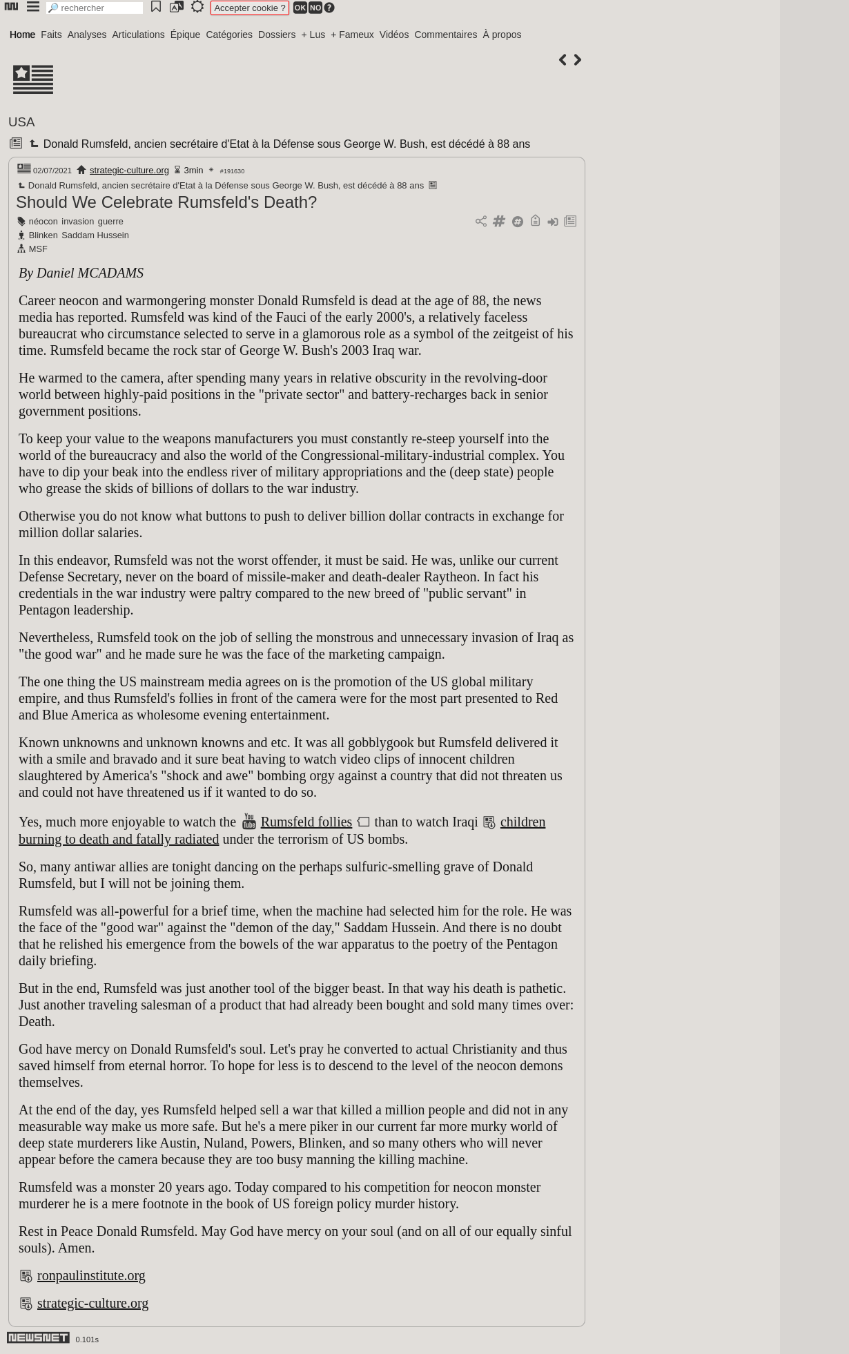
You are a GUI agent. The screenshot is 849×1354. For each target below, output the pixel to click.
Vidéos (394, 34)
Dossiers (276, 34)
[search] (95, 7)
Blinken (43, 235)
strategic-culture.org (129, 170)
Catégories (229, 34)
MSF (38, 249)
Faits (51, 34)
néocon (43, 221)
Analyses (87, 34)
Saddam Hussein (94, 235)
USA (21, 122)
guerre (111, 221)
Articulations (139, 34)
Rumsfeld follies (307, 821)
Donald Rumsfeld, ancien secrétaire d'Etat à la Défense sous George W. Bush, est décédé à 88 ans (278, 144)
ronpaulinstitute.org (91, 1275)
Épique (185, 34)
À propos (501, 34)
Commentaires (445, 34)
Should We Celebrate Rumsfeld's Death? (166, 202)
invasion (77, 221)
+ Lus (314, 34)
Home (22, 34)
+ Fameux (352, 34)
